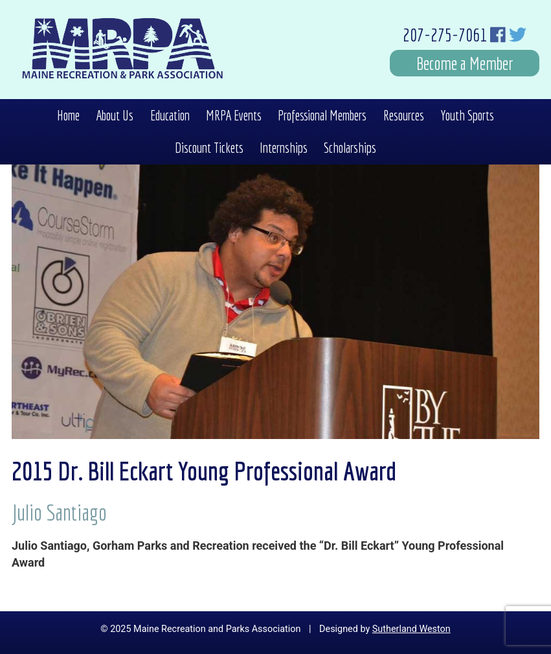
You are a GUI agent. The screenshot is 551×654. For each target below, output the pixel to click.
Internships (284, 147)
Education (170, 115)
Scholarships (350, 147)
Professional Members (322, 115)
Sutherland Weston (411, 629)
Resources (403, 115)
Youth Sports (467, 115)
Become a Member (464, 63)
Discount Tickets (209, 147)
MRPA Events (234, 115)
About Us (114, 115)
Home (68, 115)
